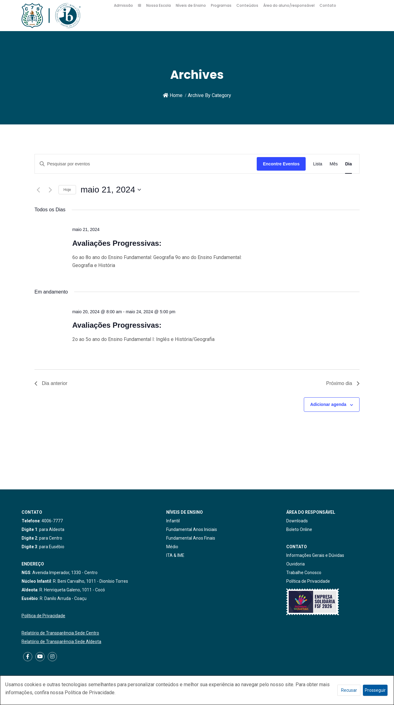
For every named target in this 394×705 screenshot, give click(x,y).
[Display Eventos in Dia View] (348, 164)
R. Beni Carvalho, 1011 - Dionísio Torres (90, 581)
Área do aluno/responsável (289, 5)
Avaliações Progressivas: (117, 243)
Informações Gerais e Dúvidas (315, 555)
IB (139, 5)
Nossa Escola (158, 5)
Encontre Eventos (281, 163)
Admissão (123, 5)
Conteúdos (247, 5)
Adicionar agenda (328, 404)
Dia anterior (50, 383)
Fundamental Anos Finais (190, 538)
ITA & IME (175, 555)
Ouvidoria (295, 563)
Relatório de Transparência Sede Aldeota (61, 641)
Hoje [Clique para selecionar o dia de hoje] (67, 190)
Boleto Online (299, 529)
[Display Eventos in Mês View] (334, 164)
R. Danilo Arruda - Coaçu (63, 598)
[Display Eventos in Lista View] (317, 164)
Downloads (297, 520)
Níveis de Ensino (191, 5)
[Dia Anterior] (38, 189)
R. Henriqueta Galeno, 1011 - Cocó (72, 589)
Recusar (349, 690)
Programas (221, 5)
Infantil (173, 520)
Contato (328, 5)
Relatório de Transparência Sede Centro (60, 632)
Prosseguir (375, 690)
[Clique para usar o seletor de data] (111, 190)
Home (173, 95)
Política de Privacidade (43, 615)
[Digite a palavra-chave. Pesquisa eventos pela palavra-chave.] (146, 164)
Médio (172, 546)
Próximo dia (343, 383)
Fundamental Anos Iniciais (191, 529)
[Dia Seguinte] (50, 189)
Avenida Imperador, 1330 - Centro (65, 572)
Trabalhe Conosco (303, 572)
